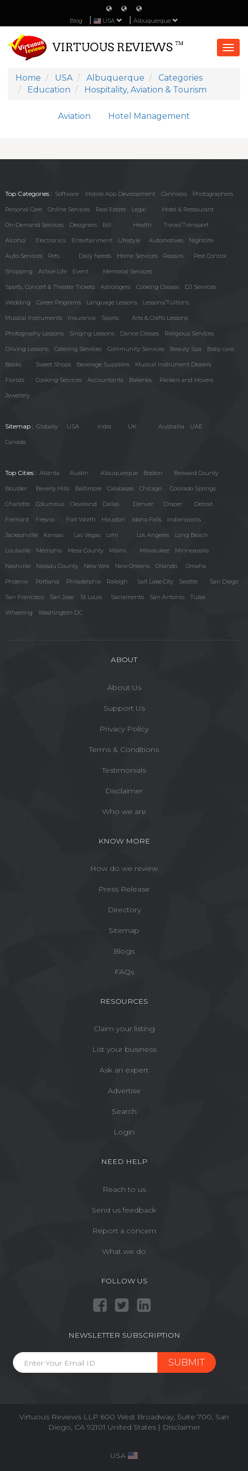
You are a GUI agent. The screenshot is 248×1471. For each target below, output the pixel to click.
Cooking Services (59, 380)
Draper (173, 504)
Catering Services (77, 349)
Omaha (196, 566)
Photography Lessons (34, 333)
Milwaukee (154, 550)
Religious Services (189, 333)
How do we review (124, 868)
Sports (110, 317)
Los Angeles (153, 535)
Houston (113, 519)
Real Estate (111, 209)
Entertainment (91, 240)
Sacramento (127, 597)
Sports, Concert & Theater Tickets (50, 286)
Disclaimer (124, 790)
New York (96, 566)
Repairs (173, 255)
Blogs (124, 951)
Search (124, 1111)
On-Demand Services (34, 224)
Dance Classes (139, 333)
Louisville (18, 550)
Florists (14, 380)
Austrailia (171, 426)
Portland (47, 581)
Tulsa (197, 597)
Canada (15, 442)
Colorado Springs (193, 488)
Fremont (17, 519)
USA (73, 426)
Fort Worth (81, 519)
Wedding (18, 302)
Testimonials (124, 770)
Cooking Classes (157, 286)
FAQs (124, 971)
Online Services (69, 209)
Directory (124, 909)
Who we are (124, 811)
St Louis (91, 597)
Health (142, 224)
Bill (107, 224)
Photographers (213, 193)
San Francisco (24, 597)
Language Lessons (111, 302)
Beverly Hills (52, 488)
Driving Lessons (27, 349)
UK (132, 426)
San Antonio (167, 597)
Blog (76, 20)
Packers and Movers (186, 380)
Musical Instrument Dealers (173, 364)
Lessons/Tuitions (166, 302)
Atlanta (49, 473)
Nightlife (201, 240)
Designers (83, 224)
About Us (124, 687)
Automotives (166, 240)
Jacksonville (21, 535)
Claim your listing (124, 1028)
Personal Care (23, 209)
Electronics (51, 240)
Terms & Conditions (124, 749)
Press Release (124, 889)
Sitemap (124, 930)
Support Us (124, 708)
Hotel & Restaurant (188, 209)
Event (80, 271)
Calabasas (120, 488)
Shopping (19, 271)
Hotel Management (149, 116)
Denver (143, 504)
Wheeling (19, 612)
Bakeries (140, 380)
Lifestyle (129, 240)
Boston (153, 473)
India (104, 426)
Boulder (16, 488)
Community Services (135, 349)
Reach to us (124, 1189)
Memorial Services (127, 271)
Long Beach (191, 535)
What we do (124, 1251)
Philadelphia (83, 581)
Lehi (112, 535)
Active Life (52, 271)
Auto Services (23, 255)
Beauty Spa (185, 349)
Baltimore (88, 488)
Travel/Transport (186, 224)
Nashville (18, 566)
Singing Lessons (91, 333)
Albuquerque (156, 20)
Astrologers (115, 286)
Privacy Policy (124, 728)
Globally (47, 426)
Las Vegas (87, 535)
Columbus (50, 504)
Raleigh (117, 581)
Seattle (188, 581)
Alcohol (15, 240)
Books (13, 364)
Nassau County (57, 566)
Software (67, 193)
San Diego (224, 581)
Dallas (111, 504)
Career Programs (58, 302)
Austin (79, 473)
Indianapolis (184, 519)
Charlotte (17, 504)
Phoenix (16, 581)
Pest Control (210, 255)
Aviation (74, 116)
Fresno (45, 519)
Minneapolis (192, 550)
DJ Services (200, 286)
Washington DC (60, 612)
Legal (139, 209)
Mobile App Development (120, 193)
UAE (196, 426)
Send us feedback (124, 1210)
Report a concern (124, 1230)
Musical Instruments (33, 317)
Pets (54, 255)
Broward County (196, 473)
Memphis (49, 550)
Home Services (137, 255)
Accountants (105, 380)
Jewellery (17, 395)
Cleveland (83, 504)
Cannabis (174, 193)
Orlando (166, 566)
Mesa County (86, 550)
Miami (117, 550)
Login (124, 1132)
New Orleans (132, 566)
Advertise (124, 1090)
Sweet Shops (53, 364)
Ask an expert (124, 1070)
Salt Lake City (155, 581)
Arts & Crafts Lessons (160, 317)
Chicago (150, 488)
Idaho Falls (147, 519)
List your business (124, 1049)
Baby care (220, 349)
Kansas (53, 535)
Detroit (203, 504)
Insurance (82, 317)
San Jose (62, 597)
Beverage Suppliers (103, 364)
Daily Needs (95, 255)
